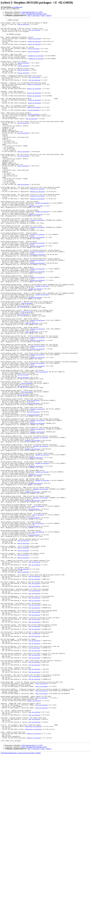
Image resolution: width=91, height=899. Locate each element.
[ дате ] (29, 15)
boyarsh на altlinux (37, 223)
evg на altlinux (33, 54)
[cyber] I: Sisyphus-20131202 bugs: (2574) (33, 14)
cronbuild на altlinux (36, 63)
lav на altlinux (31, 138)
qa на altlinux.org (17, 7)
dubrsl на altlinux (34, 97)
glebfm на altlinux (42, 240)
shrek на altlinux (34, 42)
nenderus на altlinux (40, 521)
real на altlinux (41, 442)
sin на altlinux (38, 604)
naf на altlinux (34, 32)
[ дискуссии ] (36, 15)
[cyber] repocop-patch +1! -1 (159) (31, 12)
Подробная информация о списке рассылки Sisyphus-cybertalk (21, 897)
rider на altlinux (31, 384)
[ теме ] (43, 15)
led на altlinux (23, 25)
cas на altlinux (33, 133)
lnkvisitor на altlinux (33, 868)
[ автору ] (49, 15)
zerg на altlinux (33, 477)
